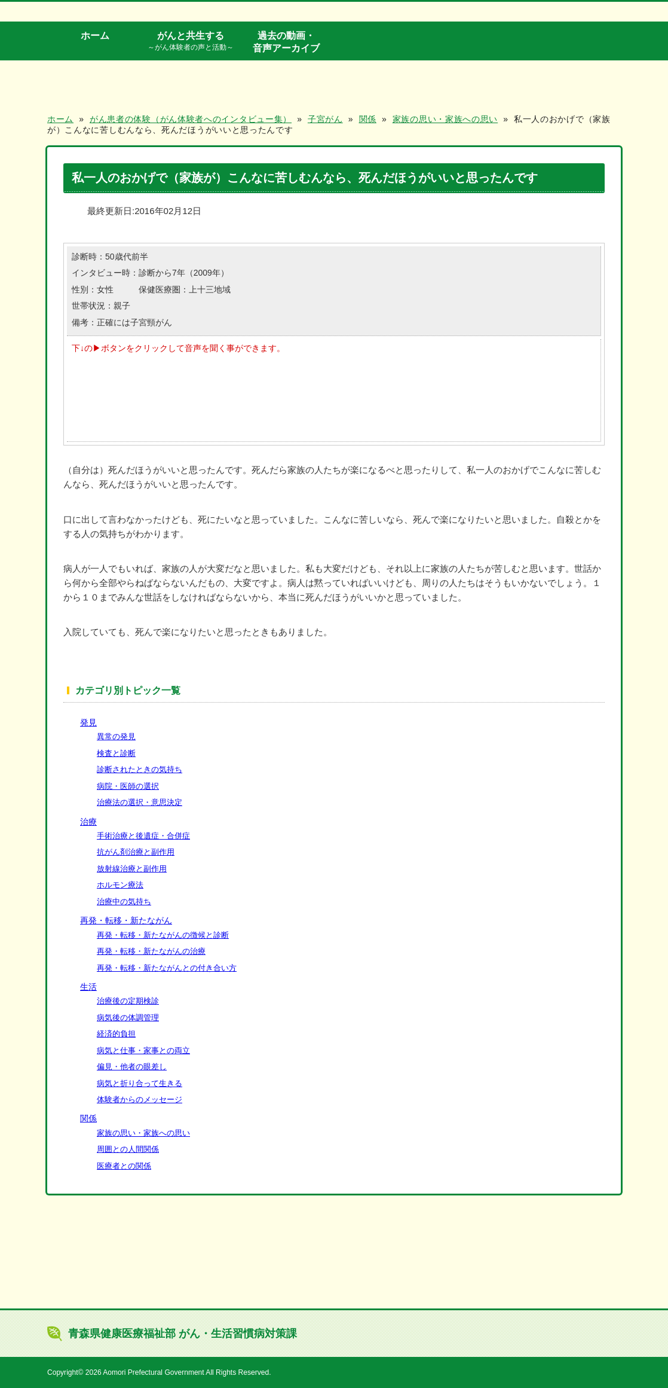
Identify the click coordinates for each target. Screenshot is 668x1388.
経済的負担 (116, 1033)
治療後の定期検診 (128, 1000)
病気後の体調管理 (128, 1017)
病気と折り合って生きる (139, 1083)
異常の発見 (116, 736)
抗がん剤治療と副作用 (135, 851)
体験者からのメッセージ (139, 1099)
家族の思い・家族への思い (143, 1132)
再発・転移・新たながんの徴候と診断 (163, 935)
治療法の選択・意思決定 (139, 802)
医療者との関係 (124, 1165)
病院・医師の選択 (128, 786)
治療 (88, 821)
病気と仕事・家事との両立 (143, 1050)
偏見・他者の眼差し (132, 1066)
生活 (88, 987)
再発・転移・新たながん (126, 920)
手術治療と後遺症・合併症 (143, 835)
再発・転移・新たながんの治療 (151, 951)
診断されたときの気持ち (139, 769)
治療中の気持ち (124, 901)
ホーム (95, 35)
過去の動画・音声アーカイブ (286, 41)
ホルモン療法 (120, 884)
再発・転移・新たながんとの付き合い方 (167, 967)
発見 (88, 722)
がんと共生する (190, 41)
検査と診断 (116, 753)
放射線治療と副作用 (132, 868)
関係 (88, 1118)
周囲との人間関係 (128, 1149)
